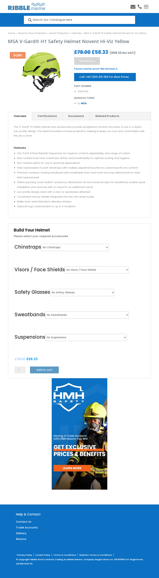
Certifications (47, 116)
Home (11, 33)
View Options (87, 60)
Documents (76, 116)
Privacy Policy (24, 554)
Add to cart (44, 370)
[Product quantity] (20, 369)
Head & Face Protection (32, 33)
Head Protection (59, 33)
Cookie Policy (42, 554)
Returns (21, 539)
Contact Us (23, 522)
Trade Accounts (27, 527)
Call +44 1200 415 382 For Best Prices (104, 77)
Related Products (107, 116)
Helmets (77, 33)
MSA (83, 103)
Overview (20, 116)
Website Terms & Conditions (95, 554)
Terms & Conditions (64, 554)
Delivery (21, 533)
